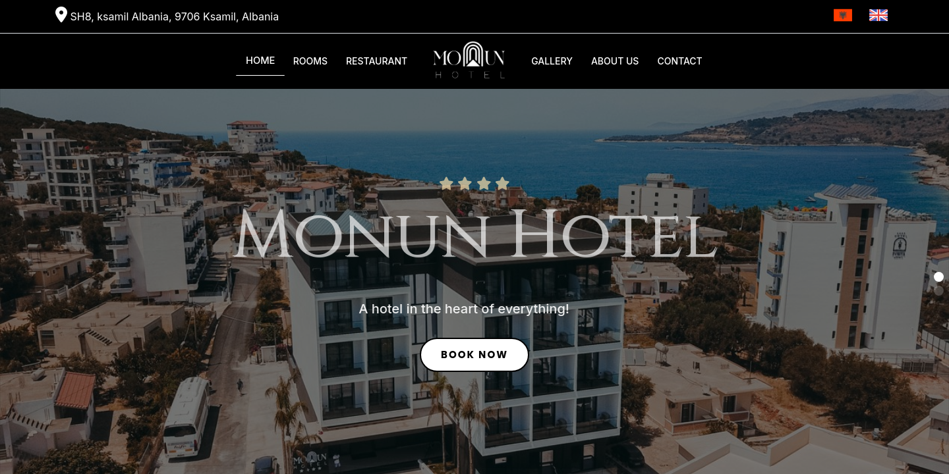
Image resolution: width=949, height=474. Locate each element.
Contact (679, 60)
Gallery (552, 60)
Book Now (474, 356)
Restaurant (376, 60)
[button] (939, 277)
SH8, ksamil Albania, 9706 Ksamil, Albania (167, 15)
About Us (615, 60)
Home (260, 60)
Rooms (310, 60)
